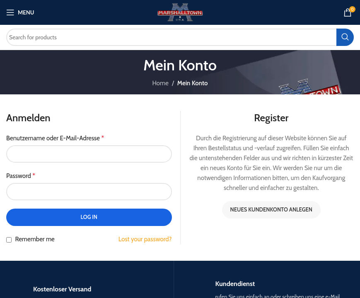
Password (20, 176)
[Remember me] (9, 240)
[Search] (180, 37)
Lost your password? (145, 239)
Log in (88, 217)
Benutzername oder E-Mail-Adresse (55, 138)
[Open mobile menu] (20, 12)
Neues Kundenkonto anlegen (271, 209)
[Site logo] (180, 12)
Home (160, 83)
